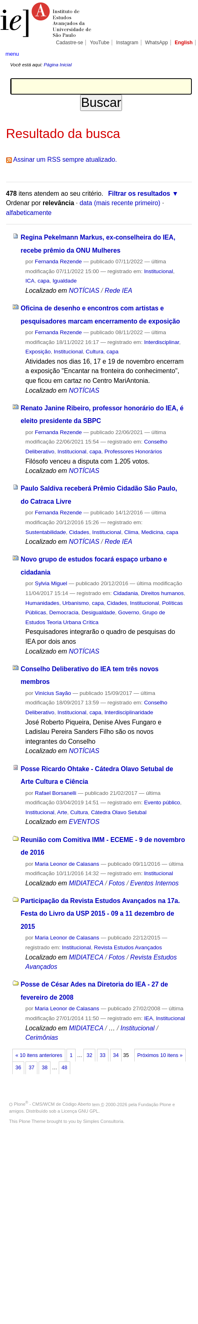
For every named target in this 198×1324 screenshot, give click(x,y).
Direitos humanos (162, 593)
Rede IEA (118, 290)
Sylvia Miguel (51, 583)
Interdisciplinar (161, 342)
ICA (30, 281)
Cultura (95, 352)
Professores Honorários (133, 451)
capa (43, 281)
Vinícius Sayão (53, 693)
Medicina (152, 532)
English (184, 42)
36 (18, 1068)
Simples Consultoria (103, 1121)
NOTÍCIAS (84, 290)
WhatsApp (156, 42)
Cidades (79, 532)
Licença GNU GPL (79, 1111)
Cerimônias (41, 1037)
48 (64, 1068)
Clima (131, 532)
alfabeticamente (29, 212)
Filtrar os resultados (139, 193)
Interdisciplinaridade (128, 712)
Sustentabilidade (45, 532)
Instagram (127, 42)
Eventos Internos (154, 883)
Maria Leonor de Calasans (67, 864)
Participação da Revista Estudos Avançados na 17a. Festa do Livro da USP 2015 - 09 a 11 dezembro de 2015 (100, 913)
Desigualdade (98, 612)
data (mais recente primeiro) (120, 202)
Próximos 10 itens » (159, 1055)
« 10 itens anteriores (39, 1055)
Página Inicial (57, 64)
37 (32, 1068)
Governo (128, 612)
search (184, 53)
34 (116, 1055)
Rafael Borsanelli (55, 793)
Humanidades (42, 603)
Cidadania (125, 593)
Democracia (63, 612)
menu (12, 54)
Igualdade (65, 281)
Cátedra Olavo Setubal (118, 812)
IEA (148, 1018)
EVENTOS (84, 821)
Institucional (158, 271)
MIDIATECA (86, 883)
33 (103, 1055)
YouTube (100, 42)
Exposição (38, 352)
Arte (62, 812)
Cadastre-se (69, 42)
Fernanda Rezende (58, 261)
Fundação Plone (154, 1104)
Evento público (162, 802)
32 (89, 1055)
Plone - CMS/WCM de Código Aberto (52, 1104)
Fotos (116, 883)
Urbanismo (75, 603)
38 (45, 1068)
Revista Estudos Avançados (128, 947)
